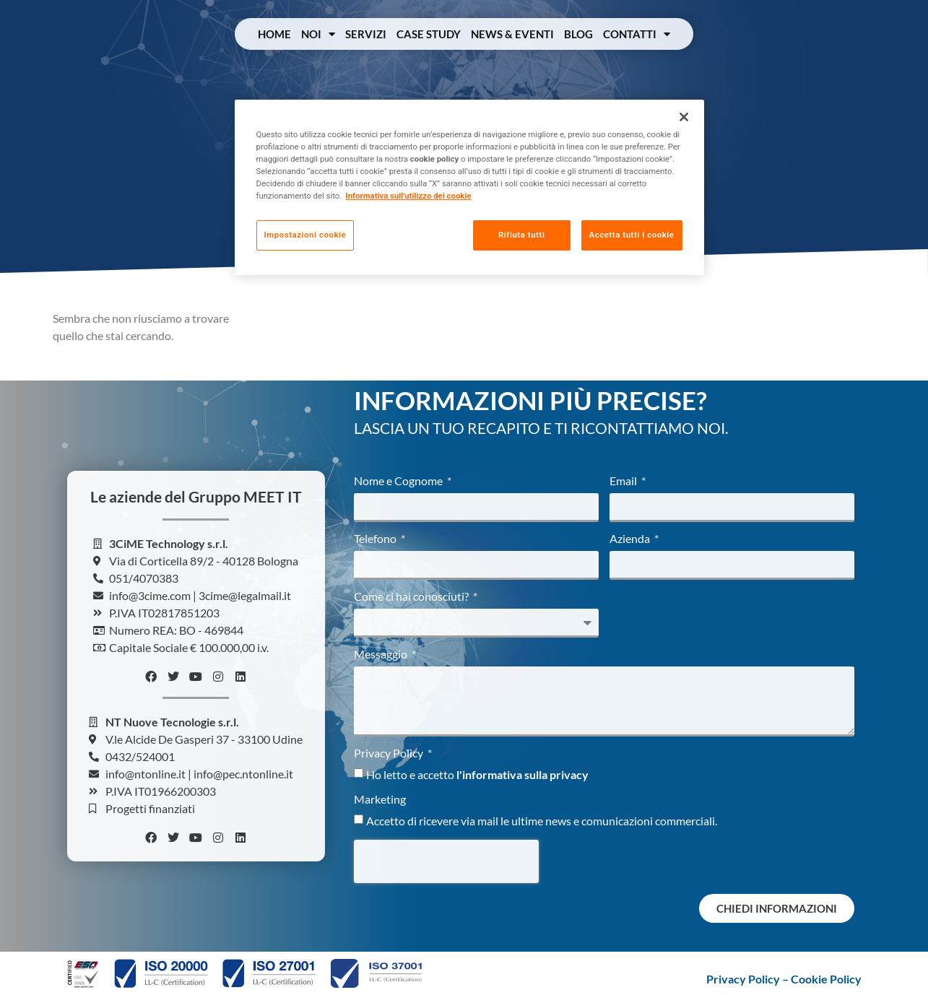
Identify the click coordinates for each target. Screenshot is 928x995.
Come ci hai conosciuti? (412, 597)
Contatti (636, 34)
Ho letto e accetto (477, 774)
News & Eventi (512, 33)
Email (624, 481)
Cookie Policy (826, 979)
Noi (318, 34)
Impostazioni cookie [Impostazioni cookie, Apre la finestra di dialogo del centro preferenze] (305, 235)
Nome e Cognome (399, 481)
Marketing (380, 800)
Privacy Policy (389, 753)
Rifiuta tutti (521, 235)
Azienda (631, 539)
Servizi (365, 33)
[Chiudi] (684, 117)
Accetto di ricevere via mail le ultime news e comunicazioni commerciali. (541, 820)
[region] (469, 187)
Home (274, 33)
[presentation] (446, 861)
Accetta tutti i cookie (632, 235)
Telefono (376, 539)
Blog (578, 33)
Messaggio (381, 654)
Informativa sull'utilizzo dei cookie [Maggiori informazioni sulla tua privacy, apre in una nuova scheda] (408, 196)
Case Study (428, 33)
